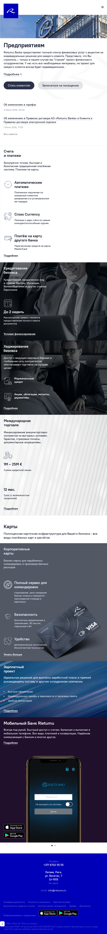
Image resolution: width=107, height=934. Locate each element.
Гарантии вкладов (61, 902)
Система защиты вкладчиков (52, 906)
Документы (85, 906)
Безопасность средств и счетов (19, 906)
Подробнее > (13, 74)
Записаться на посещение (60, 85)
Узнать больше (13, 654)
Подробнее (11, 743)
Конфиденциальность (14, 902)
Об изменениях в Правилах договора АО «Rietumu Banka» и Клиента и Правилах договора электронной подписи (48, 120)
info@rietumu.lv (57, 890)
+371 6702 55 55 (53, 865)
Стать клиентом (19, 85)
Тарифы (72, 906)
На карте (53, 883)
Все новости (10, 134)
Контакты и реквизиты (39, 902)
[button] (52, 845)
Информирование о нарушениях (20, 915)
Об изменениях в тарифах (20, 104)
